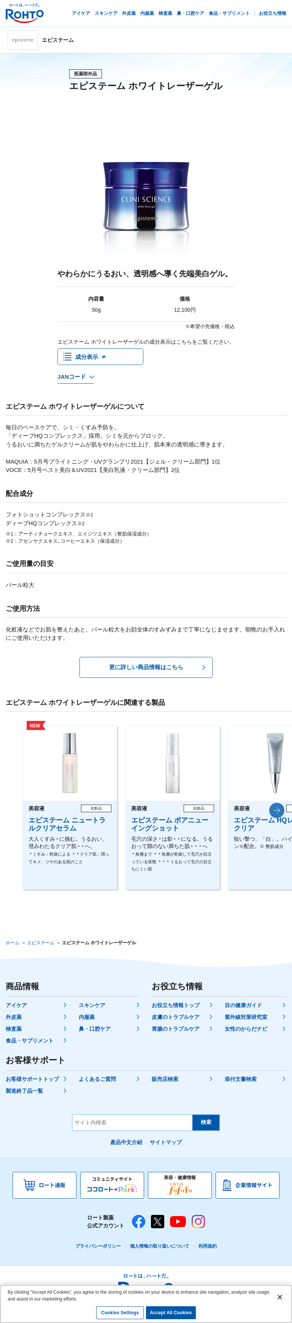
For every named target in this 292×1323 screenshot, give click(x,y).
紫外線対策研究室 (246, 1019)
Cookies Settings (120, 1313)
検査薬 (14, 1031)
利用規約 (207, 1248)
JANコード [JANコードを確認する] (71, 379)
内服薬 (87, 1019)
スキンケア (92, 1007)
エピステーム (40, 945)
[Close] (279, 1297)
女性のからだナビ (246, 1031)
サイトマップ (166, 1144)
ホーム (12, 945)
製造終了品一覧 (24, 1093)
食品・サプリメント (30, 1043)
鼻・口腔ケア (95, 1031)
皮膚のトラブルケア (176, 1019)
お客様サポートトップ (32, 1081)
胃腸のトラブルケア (176, 1031)
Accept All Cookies (171, 1313)
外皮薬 (14, 1019)
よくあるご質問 (97, 1081)
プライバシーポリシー (98, 1248)
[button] (276, 812)
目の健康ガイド (243, 1007)
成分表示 (86, 357)
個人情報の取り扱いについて (159, 1248)
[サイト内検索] (132, 1125)
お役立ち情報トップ (176, 1007)
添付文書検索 (241, 1081)
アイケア (16, 1007)
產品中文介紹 (126, 1144)
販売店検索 (165, 1081)
